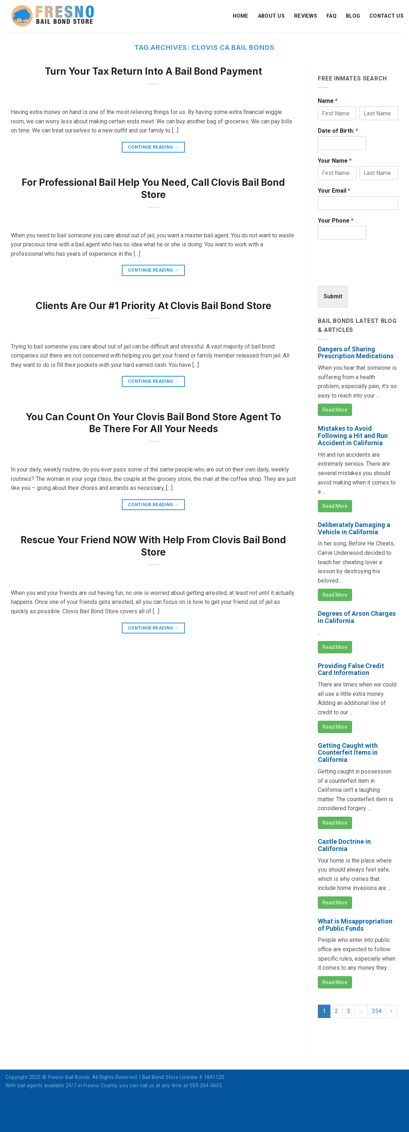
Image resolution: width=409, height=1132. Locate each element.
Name (328, 100)
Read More (335, 410)
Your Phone (336, 220)
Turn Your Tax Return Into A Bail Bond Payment (153, 71)
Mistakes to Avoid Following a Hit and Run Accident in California (353, 436)
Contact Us (386, 16)
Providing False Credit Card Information (351, 669)
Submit (333, 296)
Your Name (335, 160)
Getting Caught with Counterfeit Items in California (348, 753)
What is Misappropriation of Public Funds (355, 924)
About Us (271, 16)
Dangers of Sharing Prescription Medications (356, 352)
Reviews (305, 16)
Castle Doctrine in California (344, 845)
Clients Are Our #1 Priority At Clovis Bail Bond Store (153, 305)
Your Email (334, 190)
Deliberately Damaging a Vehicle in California (354, 528)
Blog (353, 16)
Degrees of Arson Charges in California (357, 617)
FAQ (331, 16)
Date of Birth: (338, 130)
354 (377, 1011)
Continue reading (153, 147)
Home (241, 16)
